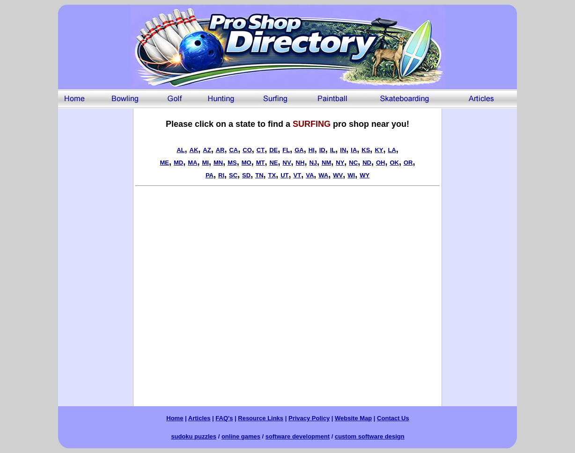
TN (259, 175)
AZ (207, 149)
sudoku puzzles (193, 436)
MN (218, 162)
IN (343, 149)
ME (164, 162)
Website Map (353, 418)
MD (178, 162)
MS (232, 162)
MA (192, 162)
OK (394, 162)
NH (300, 162)
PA (210, 175)
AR (220, 149)
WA (323, 175)
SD (246, 175)
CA (233, 149)
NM (326, 162)
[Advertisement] (95, 249)
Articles (199, 418)
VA (310, 175)
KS (365, 149)
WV (338, 175)
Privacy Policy (309, 418)
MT (260, 162)
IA (354, 149)
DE (273, 149)
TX (272, 175)
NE (273, 162)
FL (286, 149)
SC (233, 175)
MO (246, 162)
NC (353, 162)
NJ (313, 162)
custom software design (370, 436)
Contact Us (393, 418)
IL (333, 149)
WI (351, 175)
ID (322, 149)
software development (297, 436)
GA (299, 149)
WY (364, 175)
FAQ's (224, 418)
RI (221, 175)
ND (366, 162)
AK (194, 149)
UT (284, 175)
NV (287, 162)
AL (180, 149)
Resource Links (260, 418)
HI (312, 149)
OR (408, 162)
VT (298, 175)
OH (380, 162)
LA (392, 149)
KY (379, 149)
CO (247, 149)
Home (174, 418)
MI (205, 162)
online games (240, 436)
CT (261, 149)
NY (340, 162)
